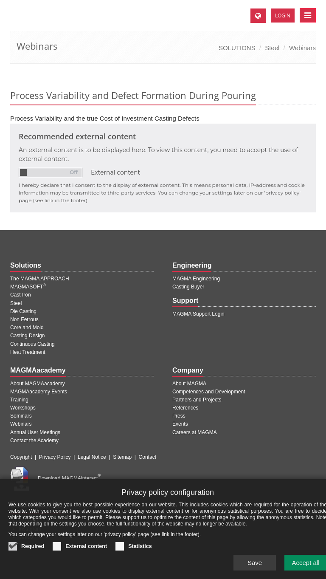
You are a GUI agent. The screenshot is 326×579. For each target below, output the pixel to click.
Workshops (23, 408)
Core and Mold (27, 327)
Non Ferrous (24, 319)
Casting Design (27, 336)
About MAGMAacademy (37, 384)
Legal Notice (92, 457)
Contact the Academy (34, 440)
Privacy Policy (55, 457)
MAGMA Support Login (198, 314)
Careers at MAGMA (194, 432)
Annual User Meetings (35, 432)
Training (19, 400)
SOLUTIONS (237, 47)
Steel (272, 47)
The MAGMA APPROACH (39, 279)
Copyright (21, 457)
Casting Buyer (188, 287)
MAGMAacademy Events (38, 392)
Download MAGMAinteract (69, 478)
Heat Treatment (27, 352)
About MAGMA (189, 384)
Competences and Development (208, 392)
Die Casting (23, 311)
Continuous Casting (32, 344)
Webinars (302, 47)
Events (180, 424)
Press (178, 416)
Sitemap (122, 457)
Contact (147, 457)
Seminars (21, 416)
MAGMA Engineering (196, 279)
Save (254, 570)
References (185, 408)
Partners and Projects (196, 400)
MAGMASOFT (28, 287)
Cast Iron (20, 295)
